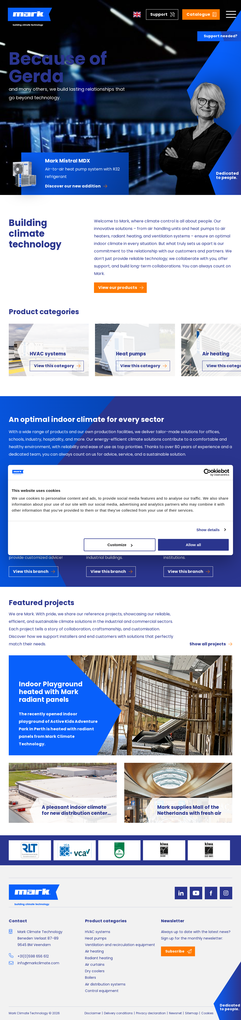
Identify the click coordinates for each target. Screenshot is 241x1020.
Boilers (90, 977)
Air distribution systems (105, 984)
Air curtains (94, 964)
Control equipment (101, 990)
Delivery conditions (118, 1013)
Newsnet (175, 1013)
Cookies (207, 1013)
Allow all (193, 545)
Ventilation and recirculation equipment (120, 944)
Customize (120, 545)
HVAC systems (48, 354)
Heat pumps (131, 354)
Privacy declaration (151, 1013)
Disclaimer (92, 1013)
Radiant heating (99, 958)
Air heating (94, 951)
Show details (208, 530)
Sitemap (191, 1013)
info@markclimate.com (38, 963)
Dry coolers (94, 971)
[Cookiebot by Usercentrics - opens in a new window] (207, 472)
